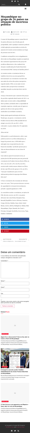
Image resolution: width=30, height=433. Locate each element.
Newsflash (5, 333)
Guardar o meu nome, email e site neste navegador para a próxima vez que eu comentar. (15, 302)
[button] (25, 8)
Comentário (4, 260)
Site (2, 293)
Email (3, 287)
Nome (3, 281)
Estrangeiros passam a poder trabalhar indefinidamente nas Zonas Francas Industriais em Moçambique (14, 371)
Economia (4, 366)
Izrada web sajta (20, 427)
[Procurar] (19, 4)
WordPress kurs (10, 427)
